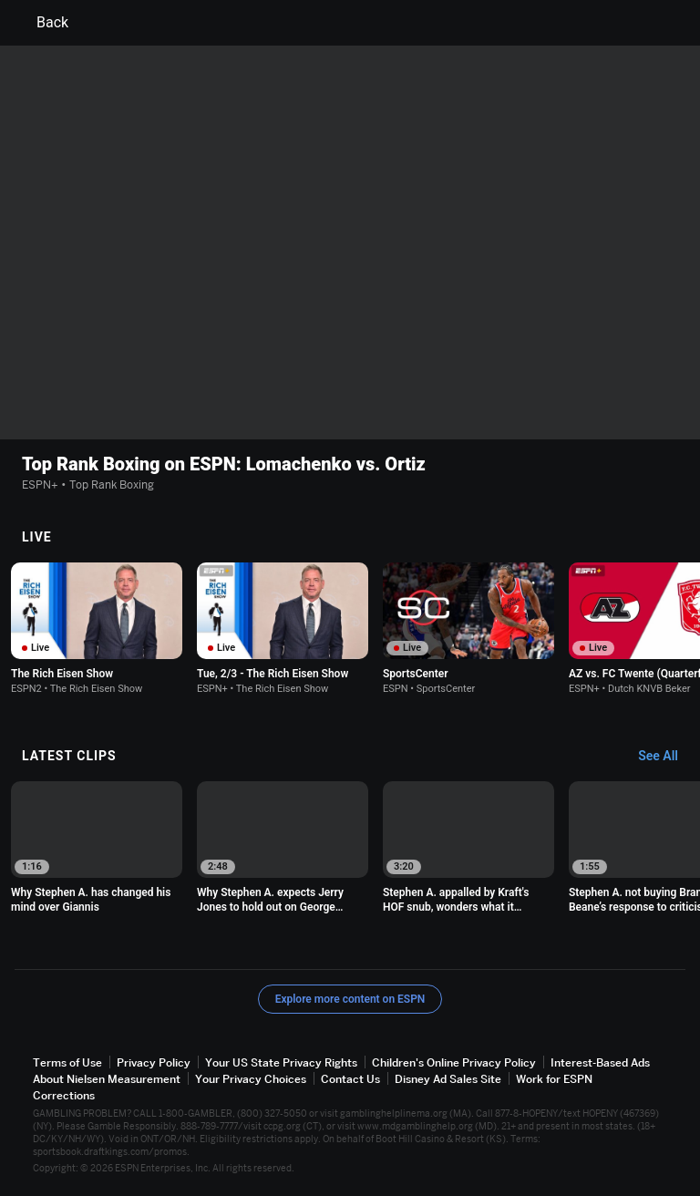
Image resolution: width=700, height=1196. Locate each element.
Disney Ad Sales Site (448, 1079)
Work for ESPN (554, 1079)
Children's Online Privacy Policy (454, 1062)
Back (41, 23)
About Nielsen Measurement (106, 1079)
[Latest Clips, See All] (666, 757)
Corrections (64, 1095)
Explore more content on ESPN (350, 999)
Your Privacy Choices (250, 1079)
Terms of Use (67, 1062)
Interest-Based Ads (600, 1062)
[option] (96, 628)
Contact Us (350, 1079)
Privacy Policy (153, 1062)
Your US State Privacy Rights (281, 1062)
